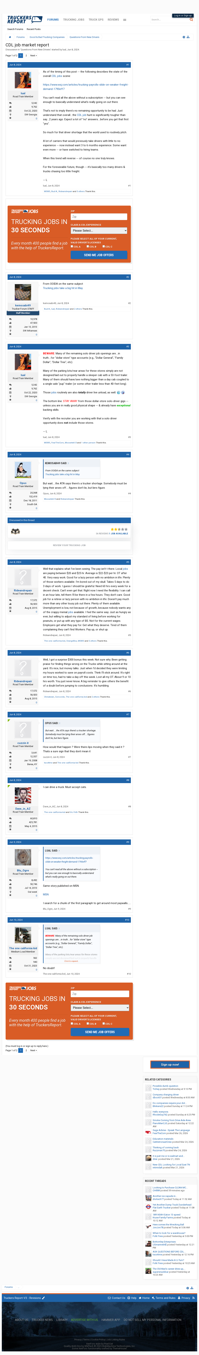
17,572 (33, 600)
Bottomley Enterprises (164, 1241)
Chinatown (49, 697)
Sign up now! (170, 1064)
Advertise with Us (84, 1320)
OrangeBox (71, 641)
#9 (127, 842)
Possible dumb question (165, 1086)
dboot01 (157, 1097)
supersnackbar (160, 1272)
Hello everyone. (161, 1111)
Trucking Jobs (73, 19)
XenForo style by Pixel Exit (99, 1343)
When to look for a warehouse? (169, 1233)
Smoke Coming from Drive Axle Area (172, 1120)
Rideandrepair (65, 191)
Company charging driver (166, 1094)
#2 (127, 277)
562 (35, 958)
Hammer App (110, 1320)
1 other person (88, 443)
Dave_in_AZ (23, 808)
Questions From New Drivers (35, 49)
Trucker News (42, 1320)
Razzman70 (159, 1150)
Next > (33, 55)
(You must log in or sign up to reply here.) (27, 1046)
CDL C (107, 246)
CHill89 (156, 1190)
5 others (81, 191)
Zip (73, 211)
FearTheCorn (57, 443)
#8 (127, 780)
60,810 (33, 818)
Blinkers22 (158, 1106)
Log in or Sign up (183, 15)
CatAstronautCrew (162, 1142)
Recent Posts (33, 29)
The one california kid (54, 641)
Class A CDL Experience (86, 224)
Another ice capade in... (165, 1196)
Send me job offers (99, 255)
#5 (127, 562)
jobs (53, 392)
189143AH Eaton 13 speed (166, 1214)
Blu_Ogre (23, 870)
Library (62, 1320)
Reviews (113, 19)
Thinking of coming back (166, 1147)
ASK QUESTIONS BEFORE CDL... (169, 1251)
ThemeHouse (120, 1348)
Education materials (163, 1138)
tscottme (48, 763)
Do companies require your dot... (170, 1103)
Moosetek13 (71, 443)
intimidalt (157, 1167)
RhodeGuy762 (160, 1114)
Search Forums (15, 29)
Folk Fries (158, 1236)
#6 (127, 652)
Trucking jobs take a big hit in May (63, 288)
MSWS (47, 191)
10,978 (33, 319)
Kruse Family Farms (163, 1217)
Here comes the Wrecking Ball (168, 1224)
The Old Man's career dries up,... (169, 1268)
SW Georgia (31, 114)
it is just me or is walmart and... (169, 1156)
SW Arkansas (30, 330)
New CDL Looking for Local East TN (171, 1164)
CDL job (81, 115)
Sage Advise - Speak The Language (171, 1130)
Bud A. (54, 191)
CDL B (91, 246)
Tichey (156, 1089)
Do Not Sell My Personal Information (152, 1320)
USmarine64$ (160, 1244)
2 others (78, 309)
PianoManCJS (160, 1123)
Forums (53, 19)
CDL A (75, 246)
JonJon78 (158, 1227)
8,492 (34, 880)
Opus (23, 483)
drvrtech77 (158, 1199)
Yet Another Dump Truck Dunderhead (172, 1204)
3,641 (34, 752)
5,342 (34, 103)
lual (64, 49)
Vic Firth (74, 812)
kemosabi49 (23, 305)
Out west (32, 892)
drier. (155, 1159)
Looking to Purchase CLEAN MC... (170, 1187)
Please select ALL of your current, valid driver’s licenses (94, 240)
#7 (127, 714)
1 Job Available (118, 533)
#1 (127, 64)
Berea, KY (32, 764)
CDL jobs (57, 76)
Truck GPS (96, 19)
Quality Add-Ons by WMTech (99, 1346)
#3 (127, 346)
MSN (46, 894)
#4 (127, 454)
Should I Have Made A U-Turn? (168, 1260)
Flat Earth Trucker (162, 1207)
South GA (32, 504)
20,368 (33, 492)
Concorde (60, 697)
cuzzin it (23, 743)
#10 (127, 919)
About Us (21, 1320)
